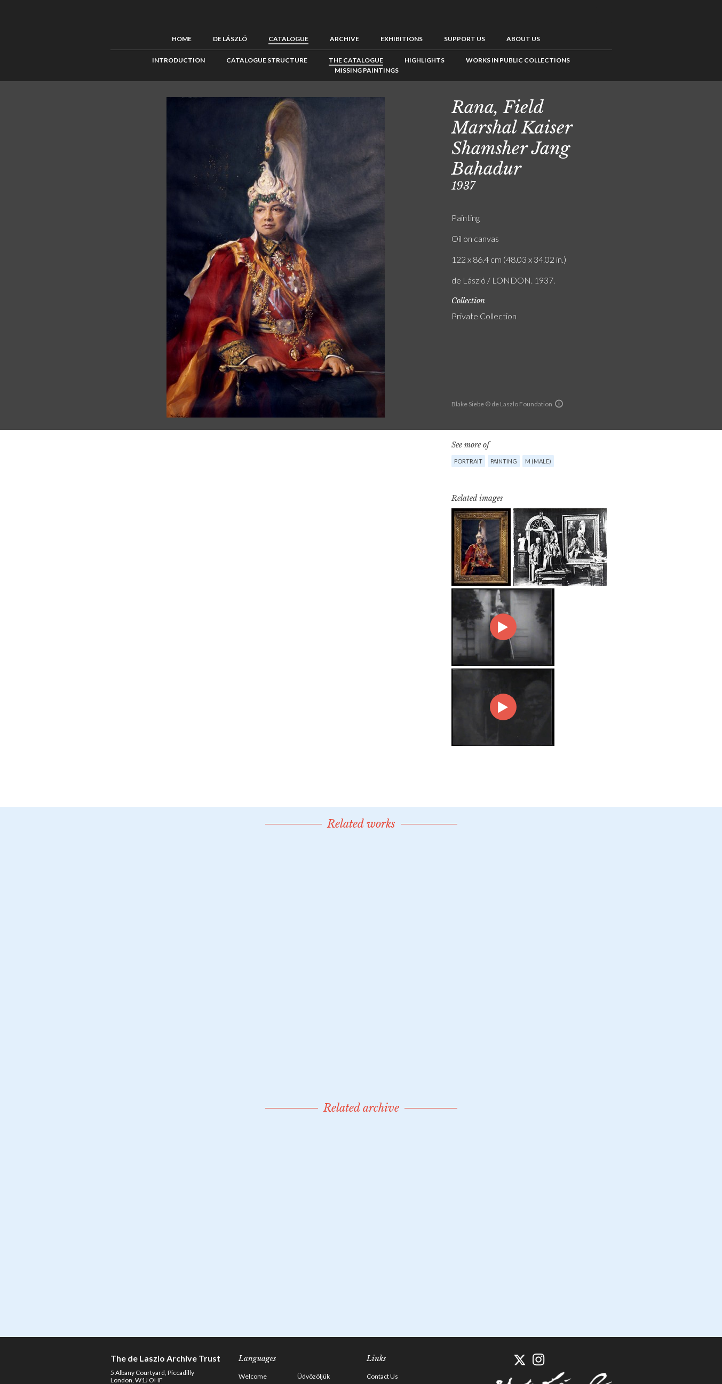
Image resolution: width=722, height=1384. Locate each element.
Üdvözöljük (313, 1376)
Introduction (178, 60)
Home (182, 39)
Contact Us (382, 1376)
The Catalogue (356, 60)
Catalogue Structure (266, 60)
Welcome (253, 1376)
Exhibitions (401, 39)
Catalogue (288, 39)
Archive (344, 39)
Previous (631, 105)
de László (230, 39)
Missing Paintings (367, 70)
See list (647, 105)
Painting (503, 461)
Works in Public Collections (518, 60)
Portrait (468, 461)
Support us (464, 39)
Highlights (424, 60)
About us (523, 39)
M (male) (538, 461)
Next (664, 105)
